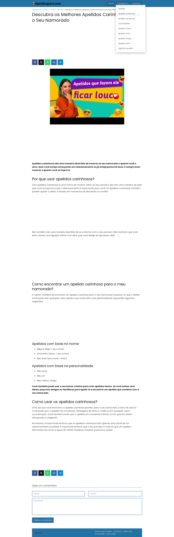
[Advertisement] (87, 40)
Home (111, 3)
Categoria (121, 3)
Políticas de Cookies (103, 531)
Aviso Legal (111, 534)
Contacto (136, 3)
